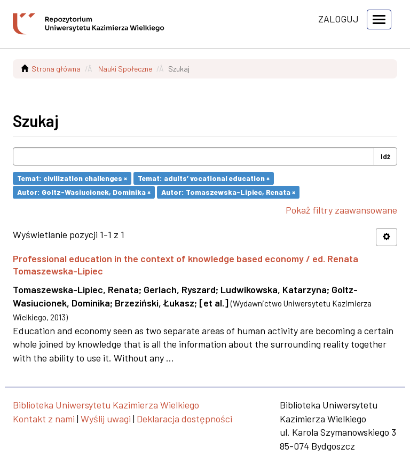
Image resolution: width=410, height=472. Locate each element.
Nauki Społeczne (125, 68)
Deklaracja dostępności (184, 418)
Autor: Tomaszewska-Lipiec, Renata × (228, 191)
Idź (385, 156)
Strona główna (56, 68)
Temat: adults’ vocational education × (204, 178)
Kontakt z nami (44, 418)
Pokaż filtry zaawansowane (341, 210)
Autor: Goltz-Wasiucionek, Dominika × (84, 191)
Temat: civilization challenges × (72, 178)
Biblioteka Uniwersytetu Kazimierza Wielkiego (106, 405)
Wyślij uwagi (106, 418)
